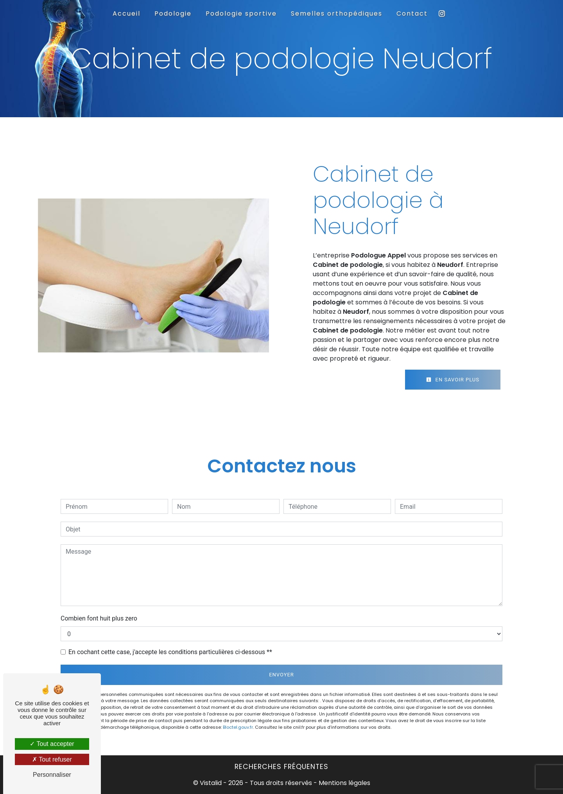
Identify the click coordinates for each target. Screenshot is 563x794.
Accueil (126, 13)
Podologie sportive (241, 13)
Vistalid (211, 782)
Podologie (173, 13)
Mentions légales (343, 782)
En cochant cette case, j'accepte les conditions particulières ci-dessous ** (170, 652)
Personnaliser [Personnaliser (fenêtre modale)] (52, 774)
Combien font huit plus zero (99, 618)
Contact (412, 13)
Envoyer (281, 675)
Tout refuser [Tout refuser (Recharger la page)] (52, 759)
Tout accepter (52, 743)
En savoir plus (452, 380)
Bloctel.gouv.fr (238, 727)
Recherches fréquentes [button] (281, 766)
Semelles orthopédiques (336, 13)
